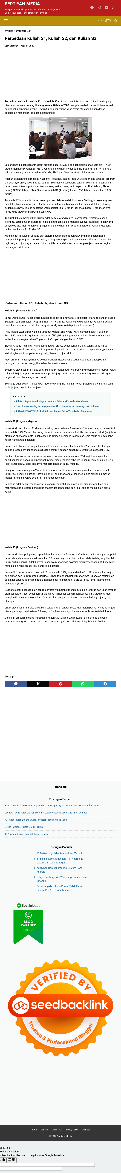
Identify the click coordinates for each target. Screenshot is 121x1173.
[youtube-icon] (107, 8)
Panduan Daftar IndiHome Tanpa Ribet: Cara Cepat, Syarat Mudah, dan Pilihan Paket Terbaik (53, 811)
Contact (45, 1135)
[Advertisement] (60, 74)
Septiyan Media (22, 3)
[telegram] (105, 684)
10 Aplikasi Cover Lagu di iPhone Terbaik (26, 839)
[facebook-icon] (93, 8)
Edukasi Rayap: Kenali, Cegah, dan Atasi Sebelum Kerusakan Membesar (52, 402)
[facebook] (16, 684)
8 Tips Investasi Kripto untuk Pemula (24, 832)
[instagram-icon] (100, 8)
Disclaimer (57, 1135)
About (34, 1135)
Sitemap (86, 1135)
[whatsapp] (83, 684)
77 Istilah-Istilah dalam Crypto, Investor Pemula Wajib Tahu (36, 825)
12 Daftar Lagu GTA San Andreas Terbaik (59, 858)
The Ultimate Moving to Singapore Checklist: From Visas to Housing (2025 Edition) (57, 407)
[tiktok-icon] (114, 8)
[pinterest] (60, 684)
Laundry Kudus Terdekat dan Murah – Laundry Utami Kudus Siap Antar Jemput (46, 818)
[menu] (8, 21)
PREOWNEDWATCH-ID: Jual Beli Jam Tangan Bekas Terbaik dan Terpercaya (54, 412)
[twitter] (38, 684)
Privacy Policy (71, 1135)
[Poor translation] (11, 1166)
